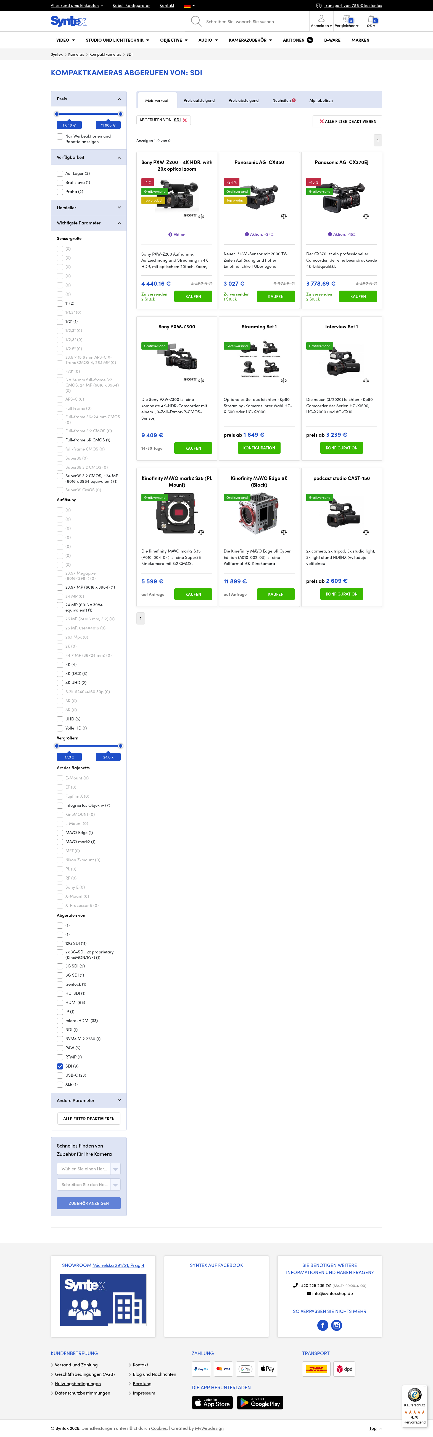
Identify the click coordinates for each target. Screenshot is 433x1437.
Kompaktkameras (105, 54)
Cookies (159, 1428)
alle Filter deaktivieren (89, 1119)
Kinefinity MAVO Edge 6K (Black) (259, 481)
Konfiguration (259, 448)
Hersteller (66, 207)
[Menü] (424, 1388)
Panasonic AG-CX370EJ (342, 162)
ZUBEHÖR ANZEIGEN (89, 1203)
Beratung (142, 1383)
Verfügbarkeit (70, 157)
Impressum (144, 1393)
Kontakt (167, 5)
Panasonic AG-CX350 (259, 162)
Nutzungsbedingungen (78, 1383)
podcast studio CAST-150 (341, 478)
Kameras (76, 54)
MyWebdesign (209, 1428)
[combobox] (89, 1169)
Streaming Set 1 (259, 326)
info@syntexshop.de (332, 1293)
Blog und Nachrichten (154, 1374)
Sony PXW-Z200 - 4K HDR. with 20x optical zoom (176, 165)
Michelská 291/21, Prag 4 (118, 1265)
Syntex (57, 54)
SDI (181, 120)
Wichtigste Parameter (79, 222)
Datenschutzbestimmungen (82, 1393)
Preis (62, 98)
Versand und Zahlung (76, 1364)
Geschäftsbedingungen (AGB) (85, 1374)
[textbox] (85, 1169)
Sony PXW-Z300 (177, 326)
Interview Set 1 (341, 326)
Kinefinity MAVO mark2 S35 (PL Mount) (177, 481)
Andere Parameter (75, 1100)
